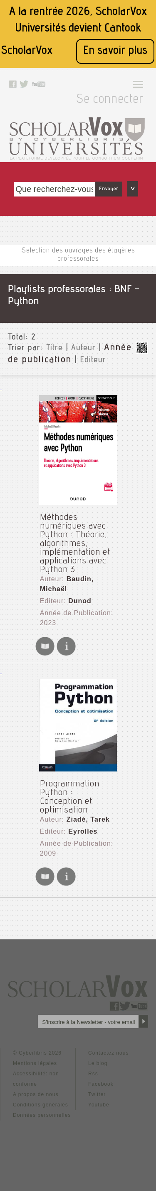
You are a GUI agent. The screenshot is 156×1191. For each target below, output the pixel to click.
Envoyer (108, 189)
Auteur (83, 348)
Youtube (98, 1105)
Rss (93, 1074)
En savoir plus (115, 51)
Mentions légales (35, 1063)
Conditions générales (40, 1105)
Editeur (93, 360)
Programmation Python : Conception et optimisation (69, 797)
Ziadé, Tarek (88, 819)
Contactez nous (108, 1053)
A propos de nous (35, 1094)
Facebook (101, 1084)
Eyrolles (82, 831)
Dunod (80, 600)
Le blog (97, 1063)
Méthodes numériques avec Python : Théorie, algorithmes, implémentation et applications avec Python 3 (75, 544)
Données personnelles (42, 1115)
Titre (54, 348)
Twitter (97, 1094)
